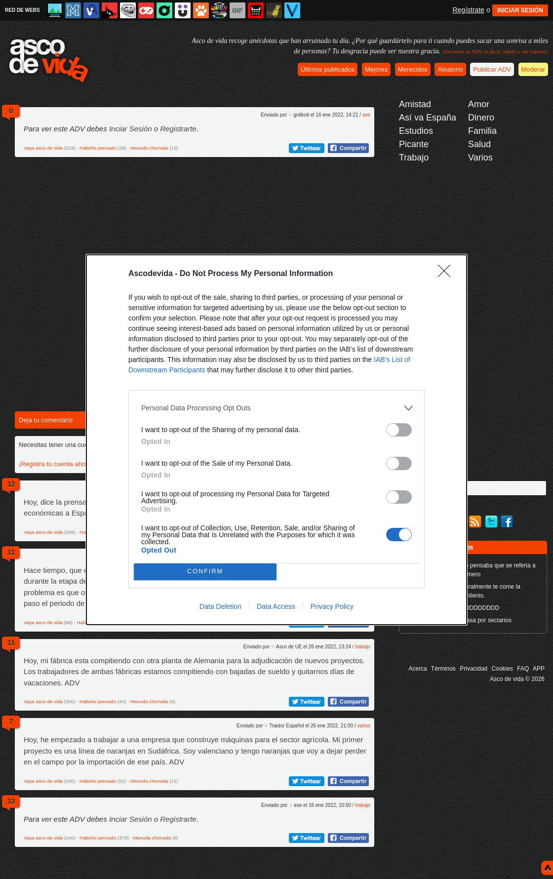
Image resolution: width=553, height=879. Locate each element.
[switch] (399, 430)
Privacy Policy (332, 606)
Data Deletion (220, 606)
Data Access (276, 606)
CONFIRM (205, 571)
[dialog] (276, 440)
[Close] (447, 274)
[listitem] (276, 408)
